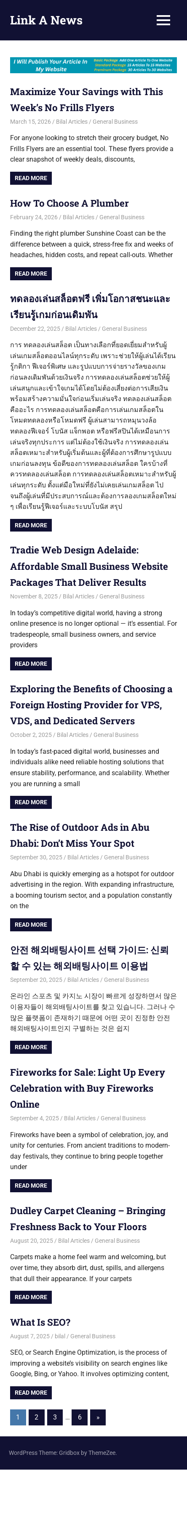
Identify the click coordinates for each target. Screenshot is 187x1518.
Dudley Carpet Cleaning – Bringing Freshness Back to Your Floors (89, 1259)
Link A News (46, 20)
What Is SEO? (42, 1370)
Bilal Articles (72, 121)
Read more (31, 178)
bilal (60, 1384)
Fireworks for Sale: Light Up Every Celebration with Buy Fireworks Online (93, 1120)
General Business (115, 121)
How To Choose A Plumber (76, 203)
